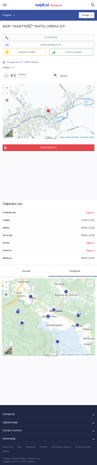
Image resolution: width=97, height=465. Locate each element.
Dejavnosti (8, 446)
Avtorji (6, 451)
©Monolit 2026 (72, 137)
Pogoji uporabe (83, 446)
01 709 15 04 (50, 37)
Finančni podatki (73, 52)
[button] (7, 100)
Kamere (63, 75)
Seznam (24, 271)
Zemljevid (72, 271)
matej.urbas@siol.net (51, 44)
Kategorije (30, 446)
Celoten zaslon (89, 87)
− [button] (7, 93)
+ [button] (7, 88)
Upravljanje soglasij (61, 446)
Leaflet (61, 137)
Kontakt (43, 446)
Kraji (19, 446)
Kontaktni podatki (26, 52)
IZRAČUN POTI (48, 147)
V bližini (6, 67)
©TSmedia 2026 (87, 137)
